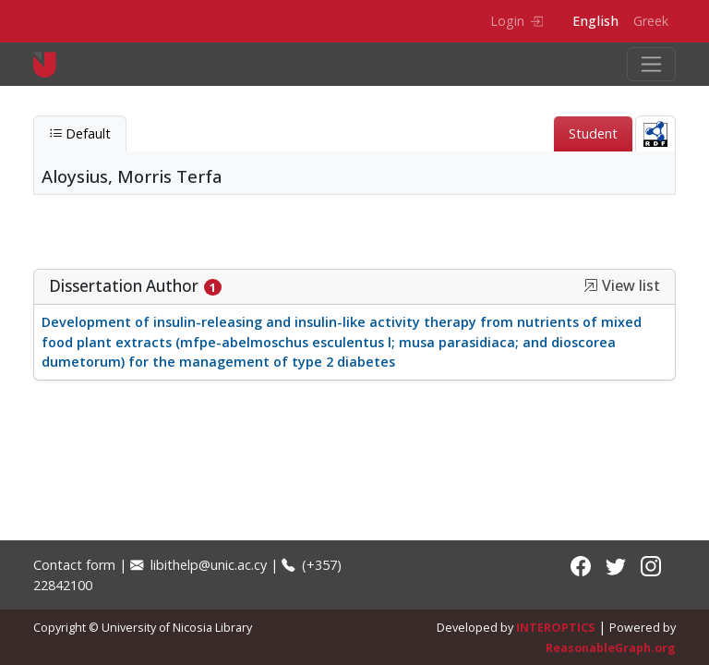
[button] (590, 285)
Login (516, 21)
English (595, 21)
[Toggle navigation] (651, 64)
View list (621, 286)
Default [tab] (80, 133)
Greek (650, 21)
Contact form (74, 565)
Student (593, 133)
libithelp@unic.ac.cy (198, 565)
